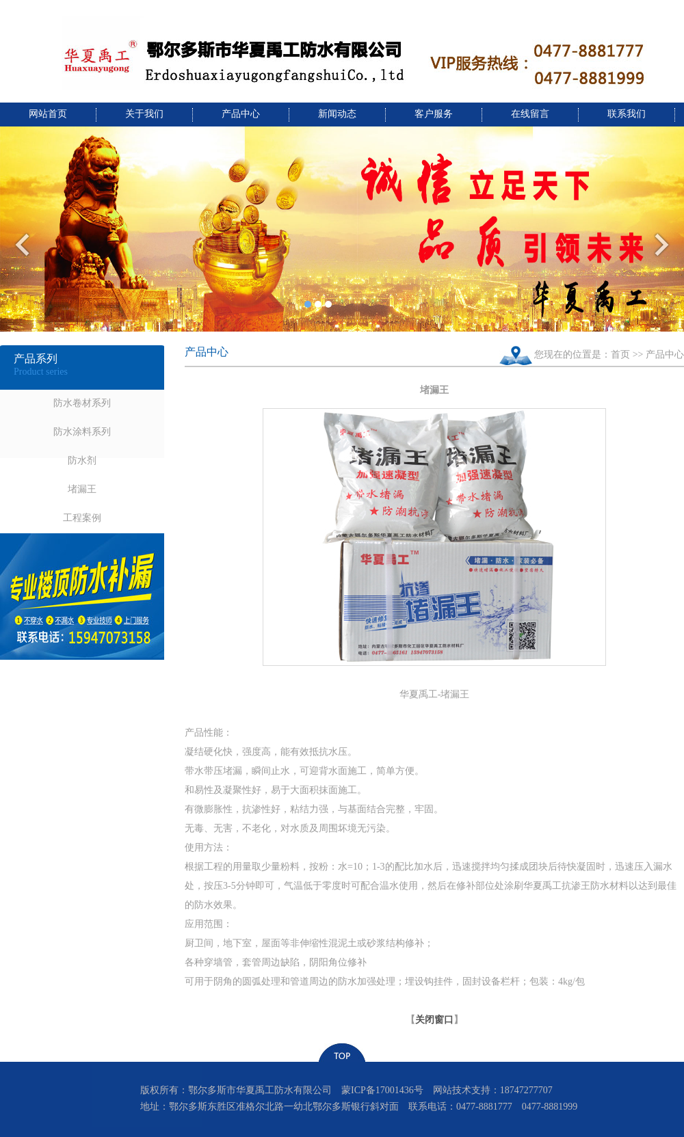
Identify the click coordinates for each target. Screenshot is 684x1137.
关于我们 (144, 114)
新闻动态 (337, 114)
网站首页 (48, 114)
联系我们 (626, 114)
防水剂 (82, 460)
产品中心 (241, 114)
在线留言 (530, 114)
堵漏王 (82, 489)
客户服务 (434, 114)
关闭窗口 (434, 1020)
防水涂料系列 (82, 432)
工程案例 (82, 518)
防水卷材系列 (82, 403)
